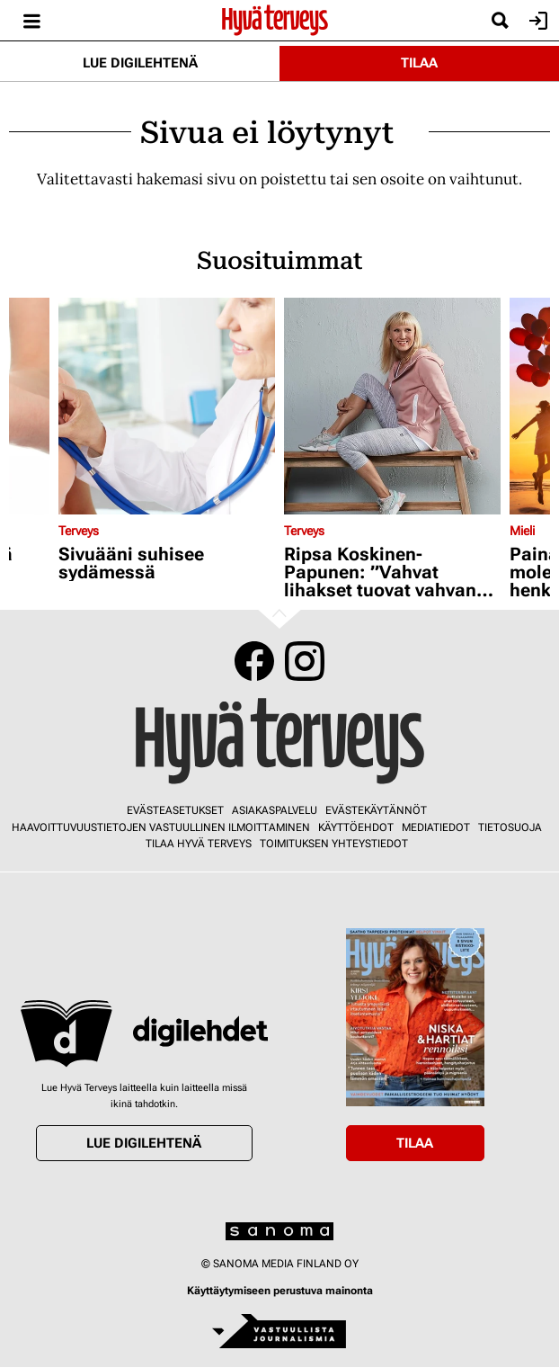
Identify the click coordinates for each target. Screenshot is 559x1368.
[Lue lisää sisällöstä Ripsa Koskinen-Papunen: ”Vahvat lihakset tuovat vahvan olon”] (392, 406)
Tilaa (419, 63)
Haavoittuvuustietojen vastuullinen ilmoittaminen (161, 827)
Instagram (304, 661)
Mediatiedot (436, 827)
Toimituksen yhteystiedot (334, 843)
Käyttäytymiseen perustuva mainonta (280, 1290)
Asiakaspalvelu (274, 810)
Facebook (254, 661)
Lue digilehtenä (140, 63)
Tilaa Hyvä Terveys (199, 843)
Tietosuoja (510, 827)
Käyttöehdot (356, 827)
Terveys (78, 530)
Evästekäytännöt (376, 810)
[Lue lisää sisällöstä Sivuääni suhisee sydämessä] (166, 406)
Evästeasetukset (175, 810)
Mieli (522, 530)
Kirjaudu (536, 21)
